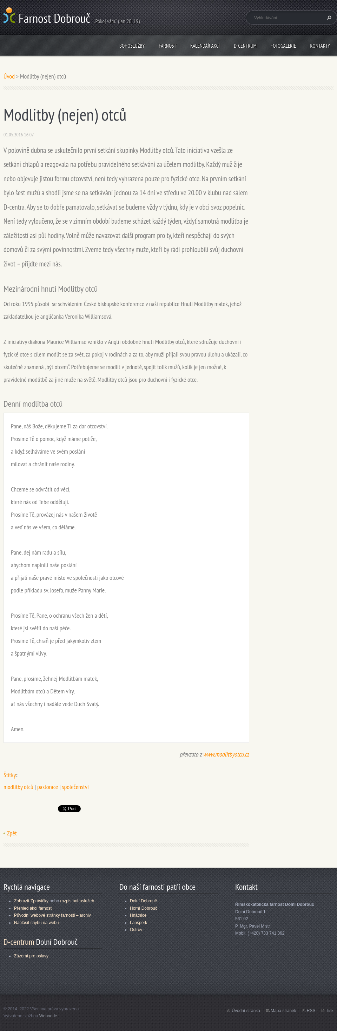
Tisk (329, 1010)
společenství (75, 787)
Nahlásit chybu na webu (36, 922)
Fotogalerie (283, 45)
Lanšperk (138, 922)
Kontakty (320, 45)
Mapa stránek (283, 1010)
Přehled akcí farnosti (33, 908)
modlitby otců (18, 787)
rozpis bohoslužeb (77, 900)
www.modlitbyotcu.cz (226, 754)
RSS (311, 1010)
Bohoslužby (132, 45)
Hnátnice (138, 915)
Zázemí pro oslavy (31, 956)
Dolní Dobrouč (143, 900)
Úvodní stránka (246, 1010)
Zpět (12, 833)
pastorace (47, 787)
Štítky (10, 775)
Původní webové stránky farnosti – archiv (52, 915)
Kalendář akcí (205, 45)
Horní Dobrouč (143, 908)
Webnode (48, 1015)
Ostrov (136, 929)
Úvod (9, 76)
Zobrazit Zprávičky (31, 900)
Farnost (167, 45)
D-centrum (245, 45)
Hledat (328, 17)
